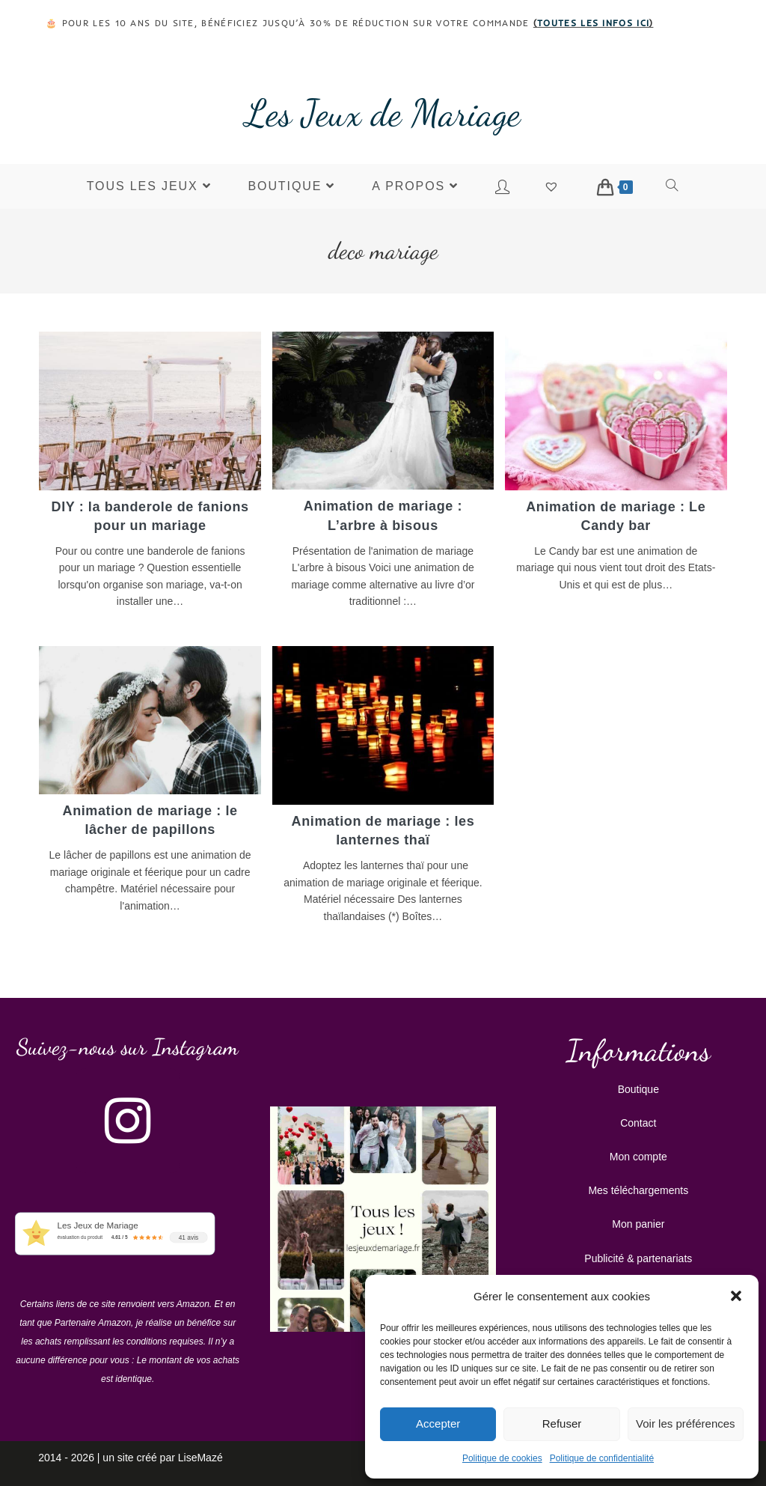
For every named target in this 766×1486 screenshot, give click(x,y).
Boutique (638, 1086)
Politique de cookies (502, 1458)
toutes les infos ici (593, 22)
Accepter (438, 1423)
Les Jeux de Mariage (383, 113)
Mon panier (638, 1221)
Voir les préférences (685, 1423)
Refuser (562, 1423)
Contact (638, 1120)
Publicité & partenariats (638, 1255)
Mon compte (638, 1154)
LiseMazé (200, 1455)
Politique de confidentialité (602, 1458)
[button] (736, 1295)
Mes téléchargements (638, 1187)
